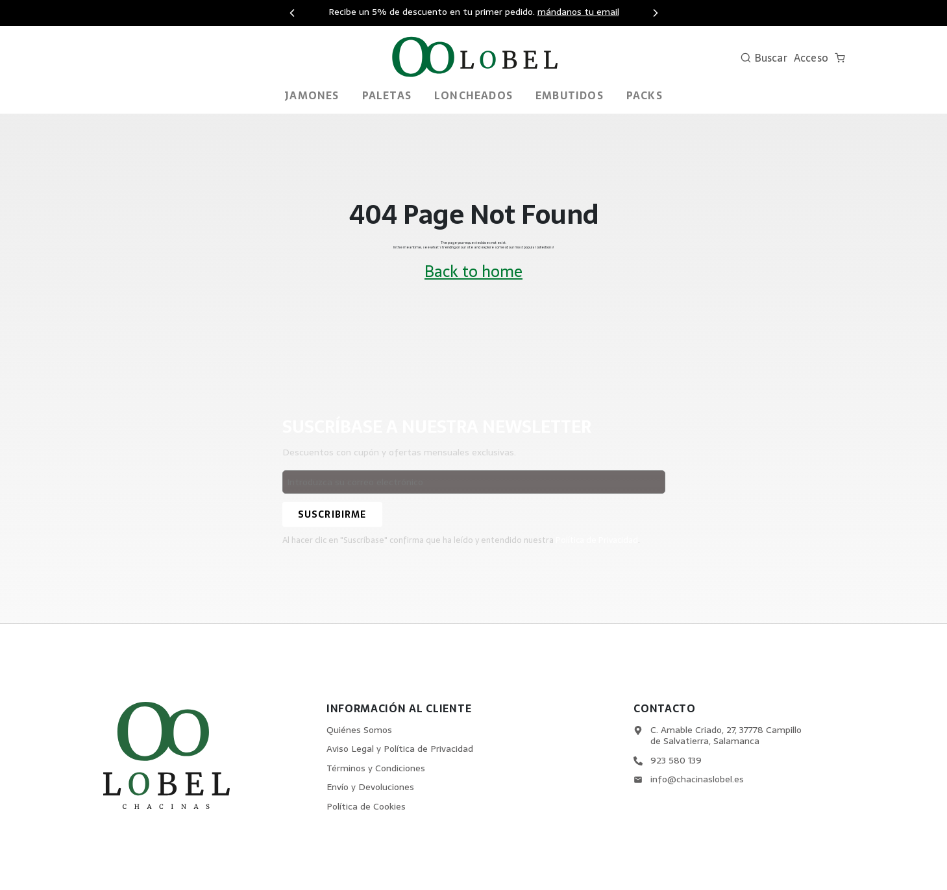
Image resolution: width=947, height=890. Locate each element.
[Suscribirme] (332, 514)
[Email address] (473, 482)
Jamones (311, 95)
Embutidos (569, 95)
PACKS (644, 95)
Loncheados (473, 95)
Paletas (387, 95)
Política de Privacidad (597, 540)
